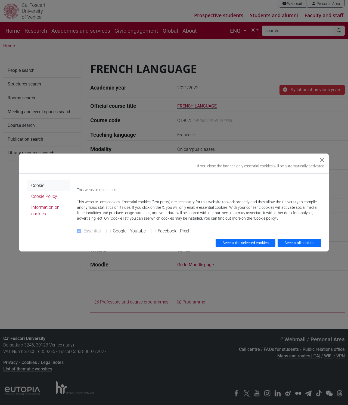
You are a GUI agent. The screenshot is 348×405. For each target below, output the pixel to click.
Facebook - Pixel (173, 231)
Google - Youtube (129, 231)
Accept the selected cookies (245, 243)
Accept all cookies (299, 243)
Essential (92, 231)
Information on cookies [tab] (45, 210)
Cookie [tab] (37, 185)
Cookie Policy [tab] (44, 196)
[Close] (322, 160)
